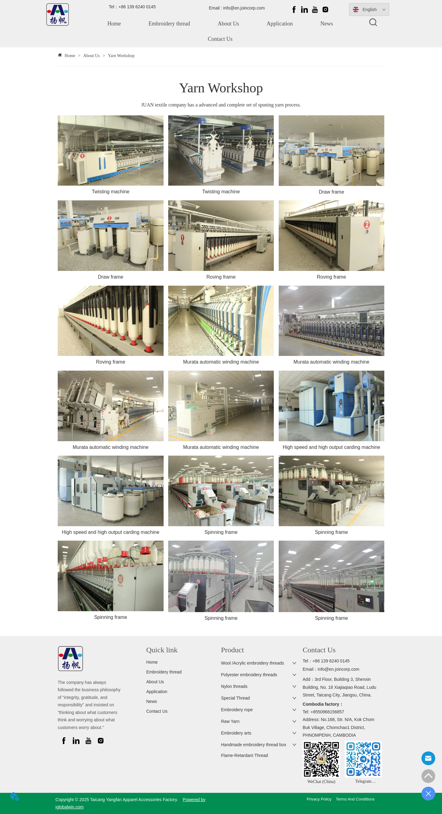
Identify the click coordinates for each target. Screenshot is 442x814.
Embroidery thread (169, 24)
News (326, 24)
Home (114, 24)
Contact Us (220, 39)
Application (280, 24)
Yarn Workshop (120, 55)
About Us (228, 24)
